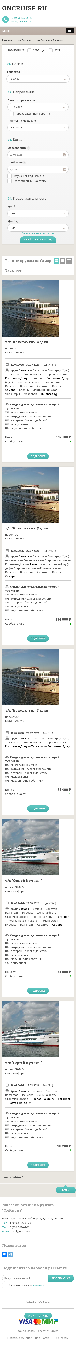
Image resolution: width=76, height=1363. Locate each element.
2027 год (59, 50)
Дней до (13, 221)
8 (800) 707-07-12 (20, 21)
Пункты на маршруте (22, 120)
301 (17, 348)
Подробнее (38, 456)
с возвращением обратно (33, 113)
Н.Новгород (49, 394)
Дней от (13, 206)
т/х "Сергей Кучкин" (23, 880)
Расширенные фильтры (38, 233)
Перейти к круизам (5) (38, 239)
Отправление (17, 148)
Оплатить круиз (38, 1315)
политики (38, 1285)
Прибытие (15, 162)
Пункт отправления (21, 100)
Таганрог (36, 564)
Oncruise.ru (24, 8)
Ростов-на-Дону (16, 378)
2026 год (38, 50)
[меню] (70, 30)
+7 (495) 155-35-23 (21, 18)
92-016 (19, 887)
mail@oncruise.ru (22, 1231)
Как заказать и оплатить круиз (38, 1331)
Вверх (65, 1190)
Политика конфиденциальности (28, 1338)
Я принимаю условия (26, 1285)
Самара (24, 370)
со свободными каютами (30, 181)
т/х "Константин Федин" (27, 342)
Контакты (62, 1338)
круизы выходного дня (29, 176)
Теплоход (13, 72)
